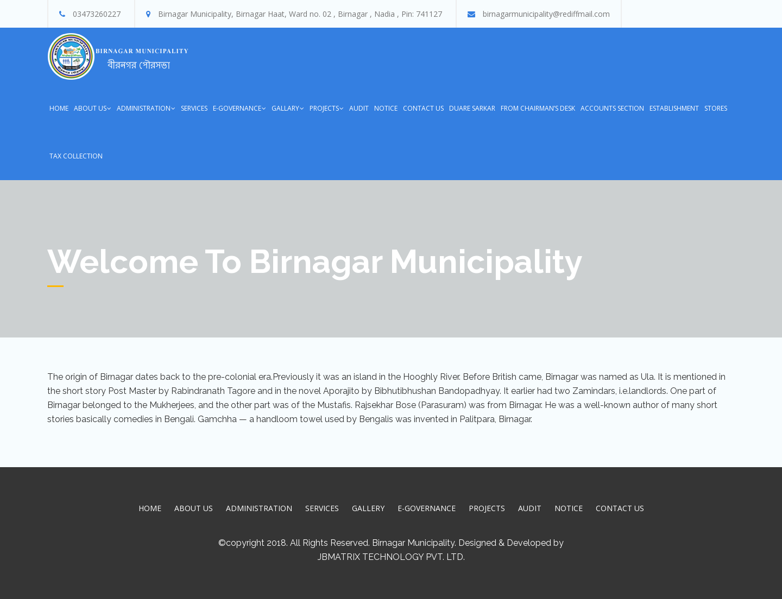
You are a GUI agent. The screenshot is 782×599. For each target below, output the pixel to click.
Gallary (285, 108)
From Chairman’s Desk (538, 108)
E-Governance (237, 108)
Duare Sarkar (472, 108)
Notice (386, 108)
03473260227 (97, 14)
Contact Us (423, 108)
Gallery (368, 508)
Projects (324, 108)
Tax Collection (76, 156)
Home (58, 108)
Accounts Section (612, 108)
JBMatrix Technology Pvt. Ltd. (391, 557)
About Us (90, 108)
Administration (144, 108)
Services (194, 108)
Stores (715, 108)
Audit (359, 108)
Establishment (674, 108)
